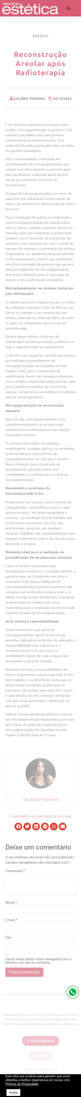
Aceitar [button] (13, 1092)
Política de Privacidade (21, 1084)
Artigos (41, 35)
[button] (68, 8)
